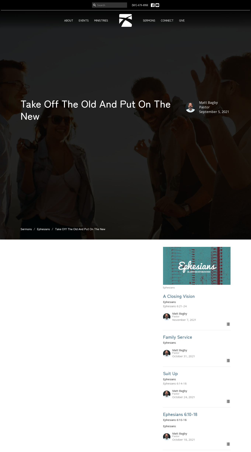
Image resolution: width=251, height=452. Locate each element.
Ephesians (43, 229)
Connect (167, 20)
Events (84, 20)
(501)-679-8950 (140, 5)
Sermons (149, 20)
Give (182, 20)
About (68, 20)
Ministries (101, 20)
